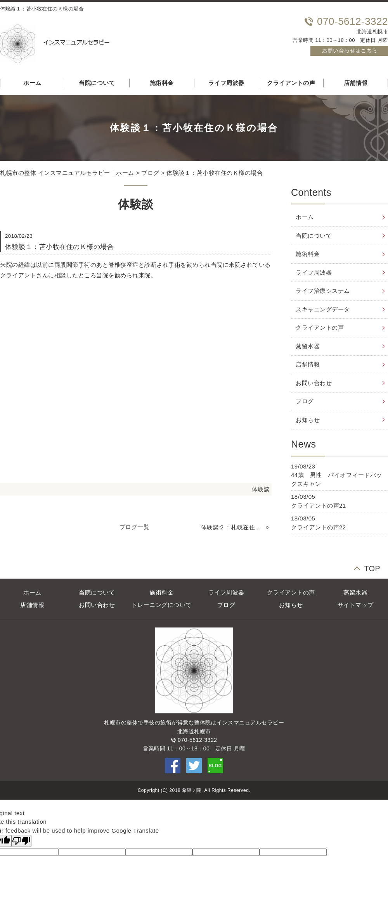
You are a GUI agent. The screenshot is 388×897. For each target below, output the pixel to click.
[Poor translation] (21, 841)
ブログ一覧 (135, 527)
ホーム (305, 217)
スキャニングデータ (323, 309)
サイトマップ (356, 604)
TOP (372, 567)
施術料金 (162, 83)
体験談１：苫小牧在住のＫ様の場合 (214, 172)
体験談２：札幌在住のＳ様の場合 (232, 527)
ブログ (150, 172)
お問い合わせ (314, 383)
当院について (97, 83)
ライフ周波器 (226, 83)
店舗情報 (308, 364)
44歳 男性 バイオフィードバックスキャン (336, 479)
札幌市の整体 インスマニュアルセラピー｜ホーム (67, 172)
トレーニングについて (162, 604)
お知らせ (308, 420)
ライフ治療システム (323, 290)
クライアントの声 (291, 83)
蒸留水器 (308, 346)
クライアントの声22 (318, 527)
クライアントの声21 (318, 505)
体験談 (261, 489)
